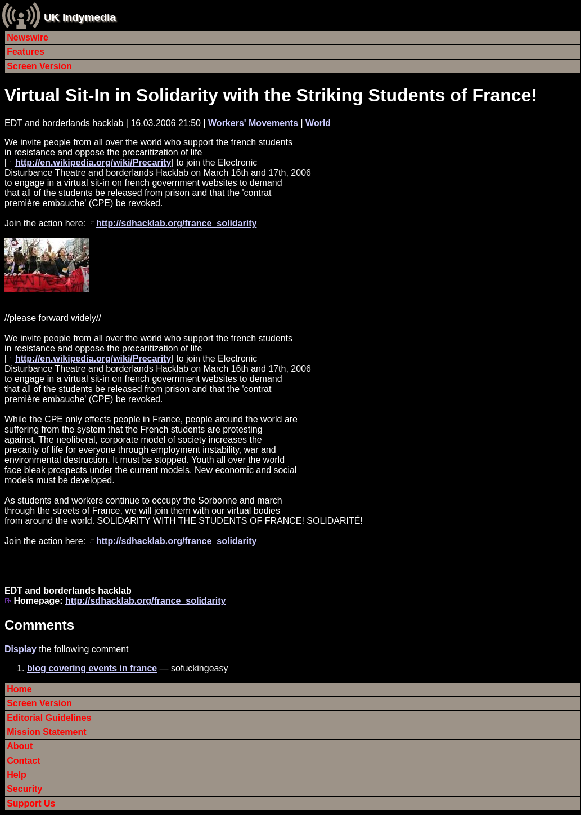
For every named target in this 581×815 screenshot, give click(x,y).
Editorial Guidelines (49, 718)
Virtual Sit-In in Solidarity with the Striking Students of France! (270, 95)
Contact (23, 760)
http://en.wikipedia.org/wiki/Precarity (93, 162)
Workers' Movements (253, 123)
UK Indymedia (80, 17)
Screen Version (39, 66)
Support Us (31, 803)
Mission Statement (46, 732)
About (20, 746)
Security (24, 789)
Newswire (27, 37)
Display (20, 649)
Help (16, 775)
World (318, 123)
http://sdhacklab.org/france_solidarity (176, 223)
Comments (39, 625)
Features (25, 51)
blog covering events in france (92, 668)
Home (19, 689)
